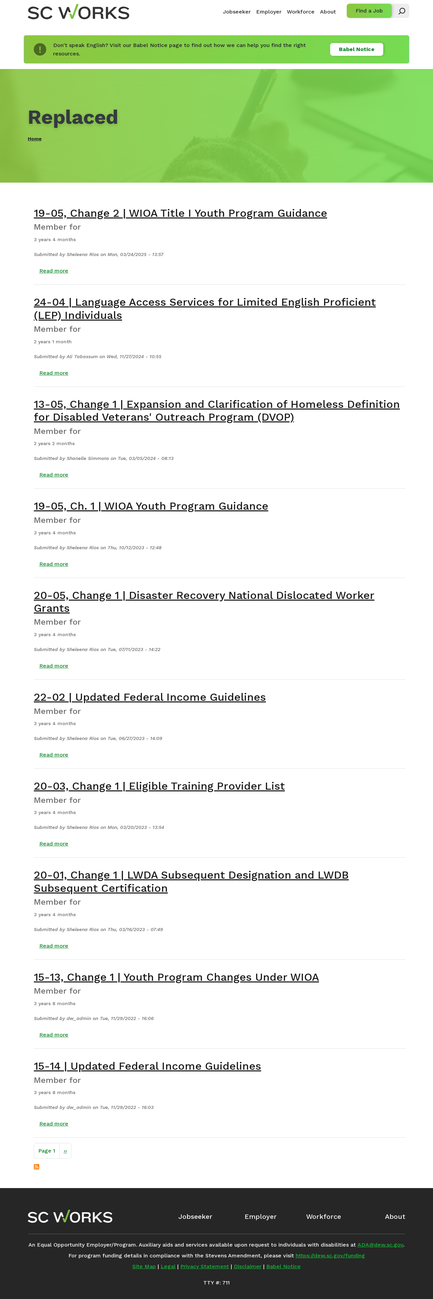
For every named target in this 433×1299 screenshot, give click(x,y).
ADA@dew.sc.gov (380, 1245)
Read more (53, 271)
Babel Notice (356, 49)
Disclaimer (247, 1266)
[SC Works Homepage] (70, 1216)
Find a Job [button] (369, 10)
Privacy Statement (204, 1266)
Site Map (144, 1266)
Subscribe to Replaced (36, 1166)
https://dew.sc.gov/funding (330, 1255)
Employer (268, 11)
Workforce (301, 11)
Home (35, 138)
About (328, 11)
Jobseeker (237, 11)
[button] (398, 11)
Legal (168, 1266)
